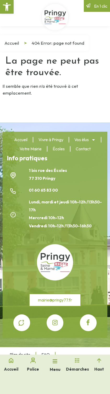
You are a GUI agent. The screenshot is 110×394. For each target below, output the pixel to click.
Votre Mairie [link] (31, 148)
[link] (7, 7)
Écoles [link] (59, 148)
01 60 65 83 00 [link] (44, 190)
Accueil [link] (11, 43)
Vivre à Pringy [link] (50, 139)
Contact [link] (83, 148)
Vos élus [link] (85, 140)
